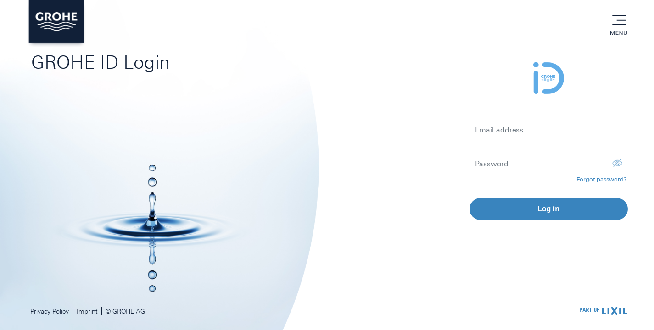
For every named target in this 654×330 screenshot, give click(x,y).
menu (618, 20)
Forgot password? (601, 179)
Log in (548, 209)
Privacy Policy (49, 311)
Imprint (87, 311)
